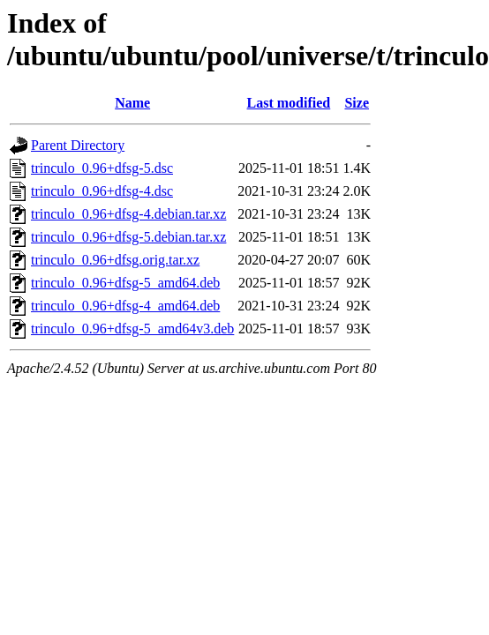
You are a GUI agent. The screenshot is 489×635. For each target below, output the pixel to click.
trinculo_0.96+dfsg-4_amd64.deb (125, 305)
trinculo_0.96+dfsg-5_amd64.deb (125, 282)
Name (132, 102)
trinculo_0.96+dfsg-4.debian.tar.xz (128, 213)
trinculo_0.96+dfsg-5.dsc (102, 168)
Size (356, 102)
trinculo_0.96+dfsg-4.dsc (102, 190)
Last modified (289, 102)
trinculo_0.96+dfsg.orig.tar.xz (115, 259)
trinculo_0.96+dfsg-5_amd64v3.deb (132, 328)
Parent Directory (77, 145)
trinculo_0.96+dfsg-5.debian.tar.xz (128, 236)
